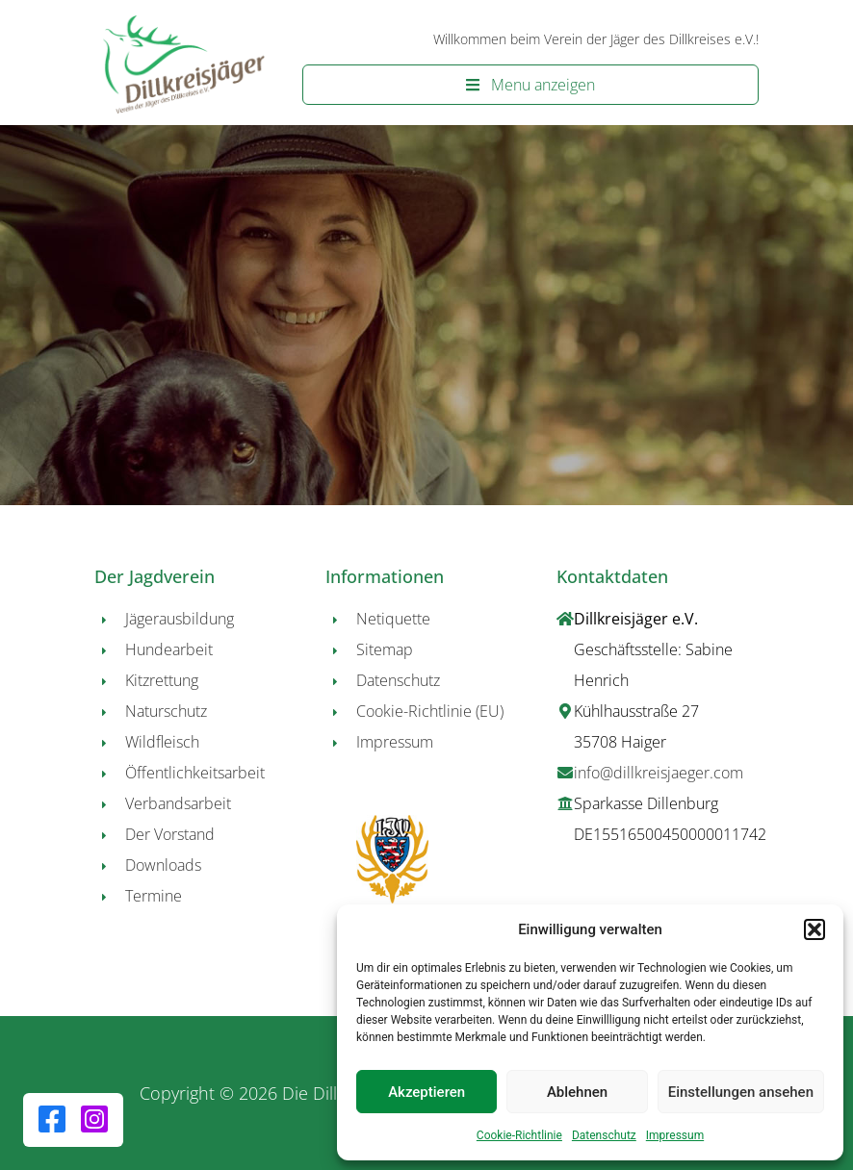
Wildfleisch (162, 741)
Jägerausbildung (179, 618)
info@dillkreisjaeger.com (658, 772)
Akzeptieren (426, 1092)
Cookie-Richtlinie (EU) (430, 711)
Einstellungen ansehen (741, 1092)
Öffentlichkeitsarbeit (195, 772)
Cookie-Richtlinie (519, 1135)
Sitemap (384, 649)
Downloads (163, 865)
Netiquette (393, 618)
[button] (814, 929)
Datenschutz (604, 1135)
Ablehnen (577, 1092)
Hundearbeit (169, 649)
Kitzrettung (161, 680)
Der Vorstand (170, 834)
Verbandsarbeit (178, 803)
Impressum (675, 1135)
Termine (153, 895)
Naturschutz (166, 711)
